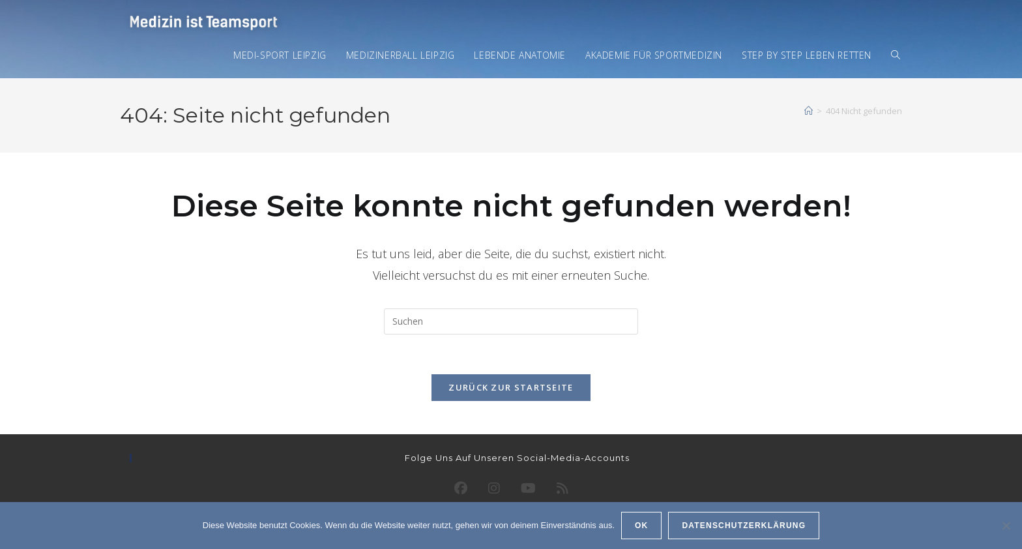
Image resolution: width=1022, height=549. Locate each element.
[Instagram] (494, 488)
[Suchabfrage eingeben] (511, 321)
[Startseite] (808, 111)
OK (641, 525)
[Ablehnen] (1005, 525)
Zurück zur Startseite (510, 387)
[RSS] (562, 488)
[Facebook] (461, 488)
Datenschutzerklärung (744, 525)
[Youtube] (528, 488)
